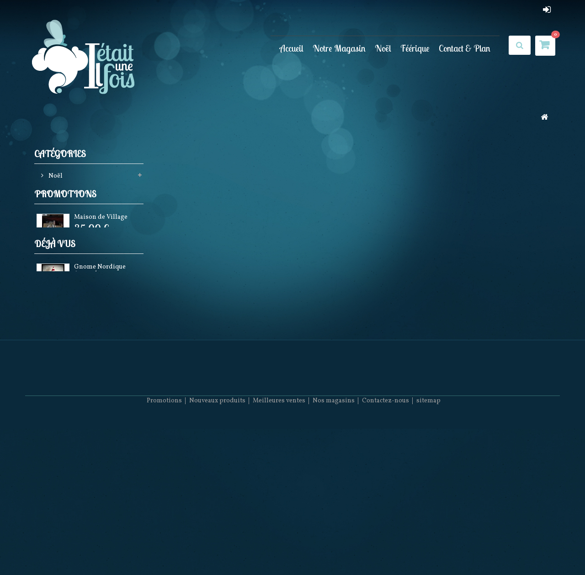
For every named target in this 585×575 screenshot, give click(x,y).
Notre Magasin (339, 48)
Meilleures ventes (279, 547)
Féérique (415, 48)
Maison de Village (101, 242)
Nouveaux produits (217, 547)
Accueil (291, 48)
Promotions (65, 217)
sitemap (428, 547)
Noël (383, 48)
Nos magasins (334, 547)
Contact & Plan (464, 48)
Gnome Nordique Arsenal (100, 338)
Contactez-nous (385, 547)
